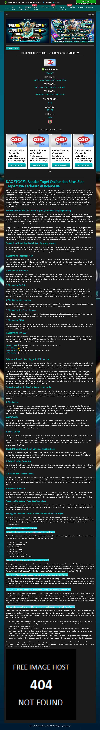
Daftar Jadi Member (34, 2)
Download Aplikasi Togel (15, 2)
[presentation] (49, 171)
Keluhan (80, 7)
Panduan (89, 7)
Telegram (47, 2)
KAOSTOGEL (10, 190)
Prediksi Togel (28, 8)
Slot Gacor (36, 8)
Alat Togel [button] (45, 7)
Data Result (55, 8)
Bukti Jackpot (63, 8)
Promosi (72, 7)
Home (14, 8)
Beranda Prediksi (13, 48)
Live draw (21, 8)
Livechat (56, 2)
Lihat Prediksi (16, 165)
